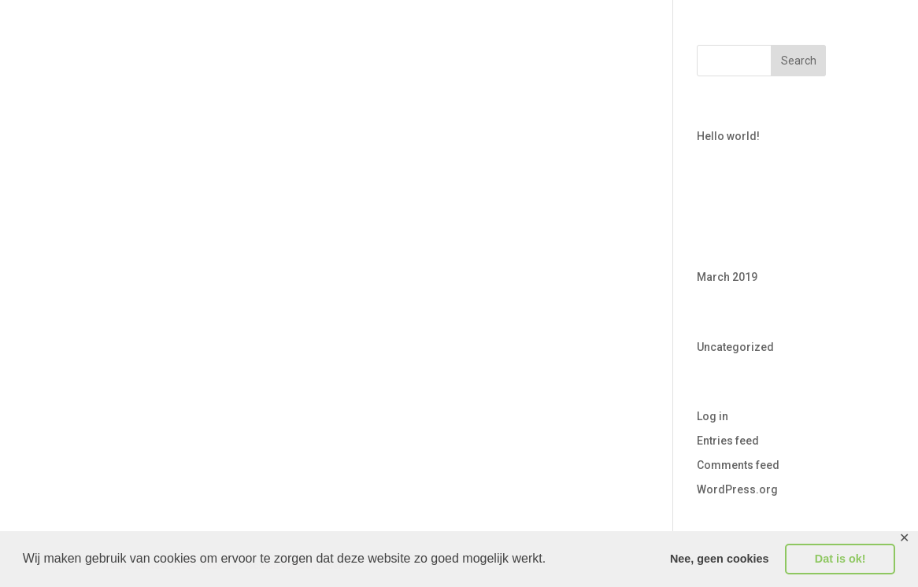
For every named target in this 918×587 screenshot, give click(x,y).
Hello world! (728, 136)
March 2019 (727, 277)
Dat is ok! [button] (840, 558)
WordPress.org (737, 489)
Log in (712, 416)
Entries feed (728, 440)
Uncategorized (735, 347)
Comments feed (738, 465)
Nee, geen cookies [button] (719, 558)
